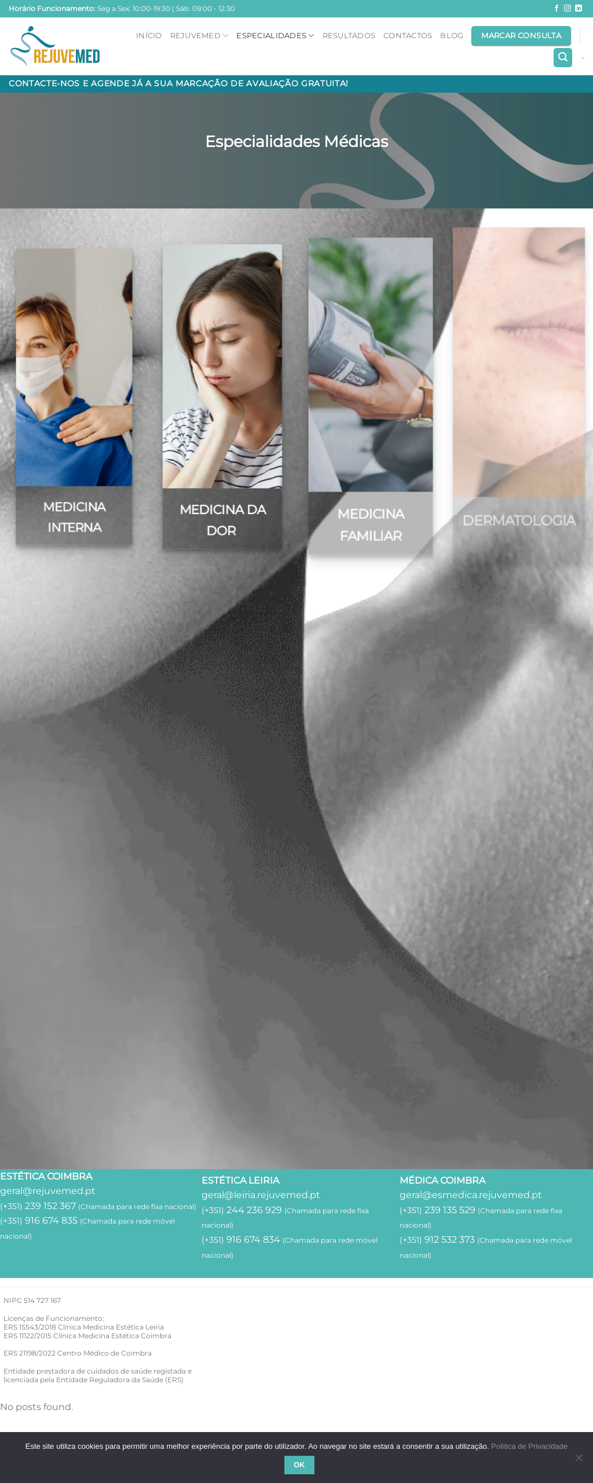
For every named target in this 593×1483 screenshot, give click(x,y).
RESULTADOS (349, 35)
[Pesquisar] (563, 57)
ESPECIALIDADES (275, 35)
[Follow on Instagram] (567, 9)
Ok (299, 1465)
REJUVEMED (199, 35)
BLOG (451, 35)
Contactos (407, 35)
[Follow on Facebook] (556, 9)
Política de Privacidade (529, 1446)
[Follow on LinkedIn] (578, 9)
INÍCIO (149, 35)
